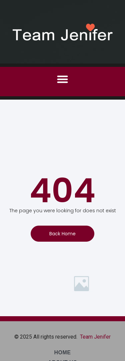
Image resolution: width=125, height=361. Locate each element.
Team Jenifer (95, 337)
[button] (62, 79)
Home (62, 352)
